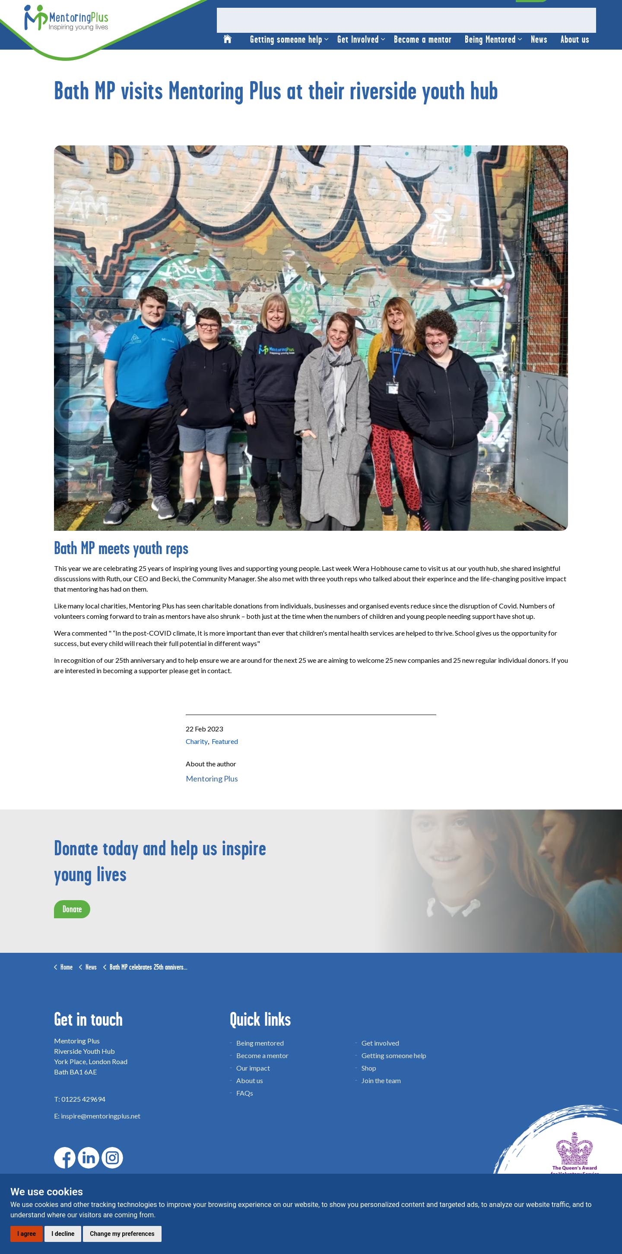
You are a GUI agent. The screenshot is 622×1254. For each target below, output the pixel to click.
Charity (197, 741)
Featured (225, 741)
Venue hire (417, 12)
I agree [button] (26, 1233)
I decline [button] (62, 1233)
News (539, 37)
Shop (369, 1068)
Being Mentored (490, 37)
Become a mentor (423, 37)
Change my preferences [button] (122, 1233)
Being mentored (260, 1043)
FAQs (244, 1093)
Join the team (381, 1080)
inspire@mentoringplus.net (100, 1116)
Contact (452, 12)
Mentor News (490, 12)
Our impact (253, 1068)
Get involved (380, 1043)
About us (575, 37)
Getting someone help (286, 37)
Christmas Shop (371, 12)
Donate (532, 12)
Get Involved (358, 37)
